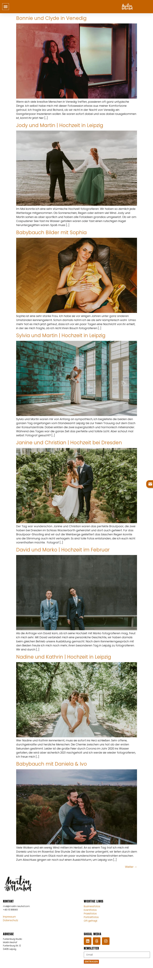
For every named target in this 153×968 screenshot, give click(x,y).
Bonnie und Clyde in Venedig (51, 18)
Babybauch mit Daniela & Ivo (51, 763)
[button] (5, 6)
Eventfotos (90, 910)
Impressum (9, 916)
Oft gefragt (90, 920)
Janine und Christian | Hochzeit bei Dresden (69, 442)
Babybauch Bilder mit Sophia (51, 232)
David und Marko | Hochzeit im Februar (63, 549)
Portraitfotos (91, 917)
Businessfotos (92, 906)
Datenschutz (10, 920)
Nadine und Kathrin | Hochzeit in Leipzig (63, 656)
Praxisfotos (90, 913)
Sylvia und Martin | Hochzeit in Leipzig (60, 335)
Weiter (131, 867)
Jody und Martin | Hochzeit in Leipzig (59, 125)
